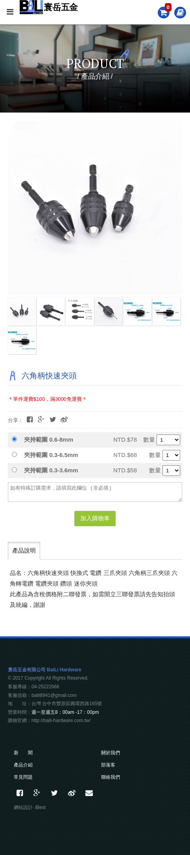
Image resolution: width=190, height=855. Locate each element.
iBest (40, 807)
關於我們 (110, 752)
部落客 (108, 765)
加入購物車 (95, 518)
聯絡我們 (110, 777)
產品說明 (24, 550)
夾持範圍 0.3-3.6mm (51, 470)
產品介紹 (23, 765)
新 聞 (23, 752)
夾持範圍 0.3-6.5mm (51, 454)
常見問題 (23, 777)
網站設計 (23, 807)
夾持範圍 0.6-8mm (48, 439)
